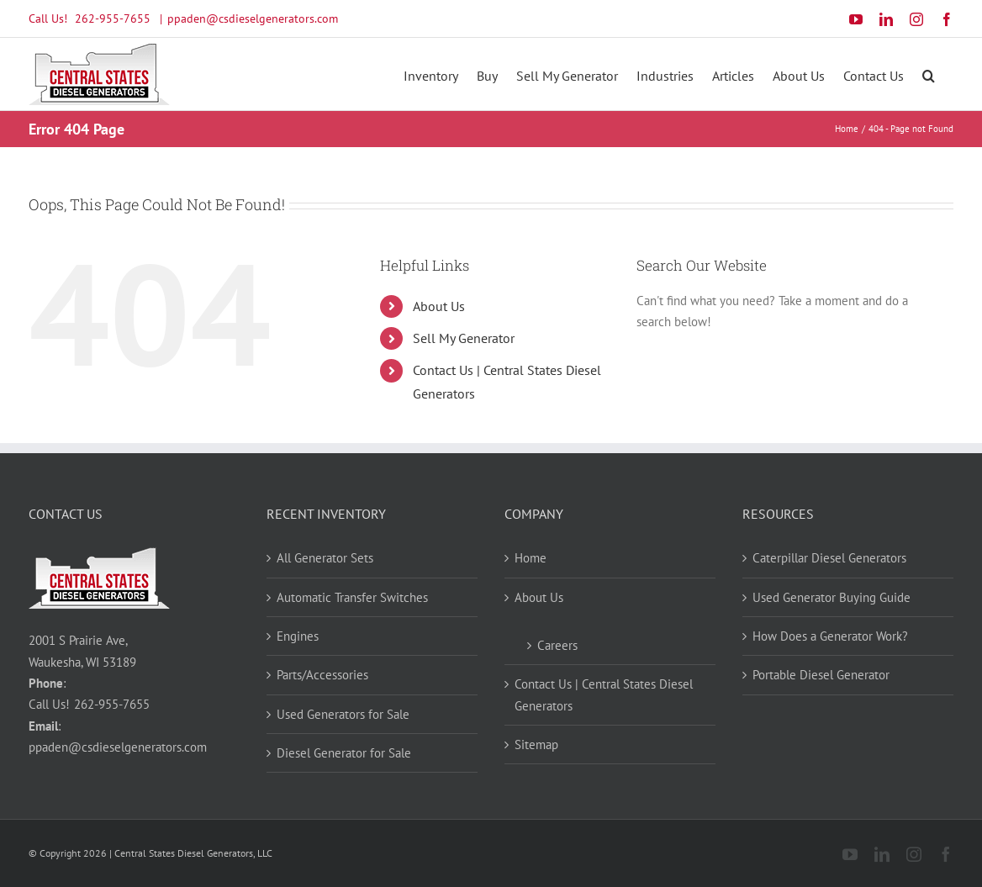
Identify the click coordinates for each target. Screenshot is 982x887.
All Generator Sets (325, 558)
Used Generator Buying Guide (831, 597)
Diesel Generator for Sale (344, 753)
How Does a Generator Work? (830, 636)
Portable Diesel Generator (821, 675)
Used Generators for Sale (343, 714)
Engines (298, 636)
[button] (928, 74)
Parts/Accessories (322, 675)
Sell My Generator (464, 338)
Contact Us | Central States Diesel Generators (604, 694)
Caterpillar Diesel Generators (829, 558)
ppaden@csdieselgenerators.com (252, 18)
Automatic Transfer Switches (352, 597)
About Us (439, 306)
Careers (557, 645)
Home (530, 558)
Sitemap (536, 744)
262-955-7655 (112, 18)
